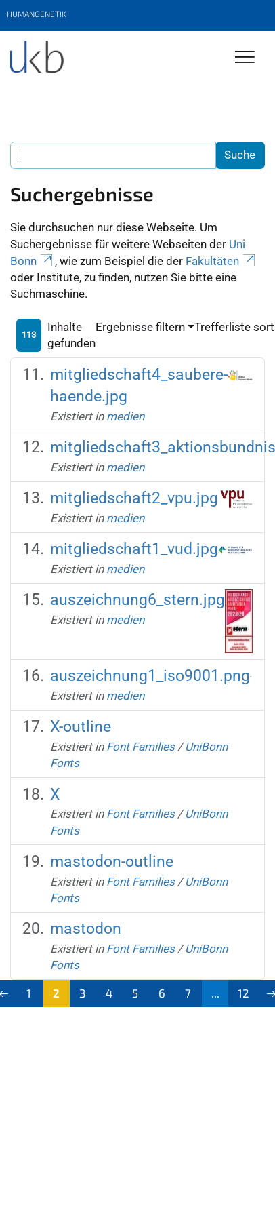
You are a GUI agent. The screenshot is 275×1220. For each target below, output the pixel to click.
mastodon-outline (111, 861)
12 (243, 993)
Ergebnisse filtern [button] (140, 327)
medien (125, 416)
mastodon (85, 929)
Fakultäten (221, 261)
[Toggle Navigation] (245, 58)
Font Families (140, 746)
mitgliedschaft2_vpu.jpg (134, 498)
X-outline (80, 726)
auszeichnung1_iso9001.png (150, 676)
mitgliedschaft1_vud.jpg (134, 549)
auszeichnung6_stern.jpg (137, 600)
